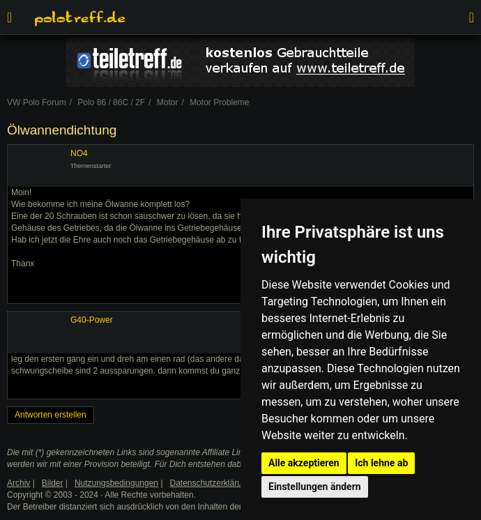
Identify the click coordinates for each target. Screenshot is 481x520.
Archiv (18, 483)
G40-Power (91, 320)
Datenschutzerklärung (211, 483)
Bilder (52, 483)
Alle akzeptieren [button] (303, 462)
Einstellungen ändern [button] (314, 486)
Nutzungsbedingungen (116, 483)
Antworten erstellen (50, 415)
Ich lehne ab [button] (381, 462)
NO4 (79, 153)
